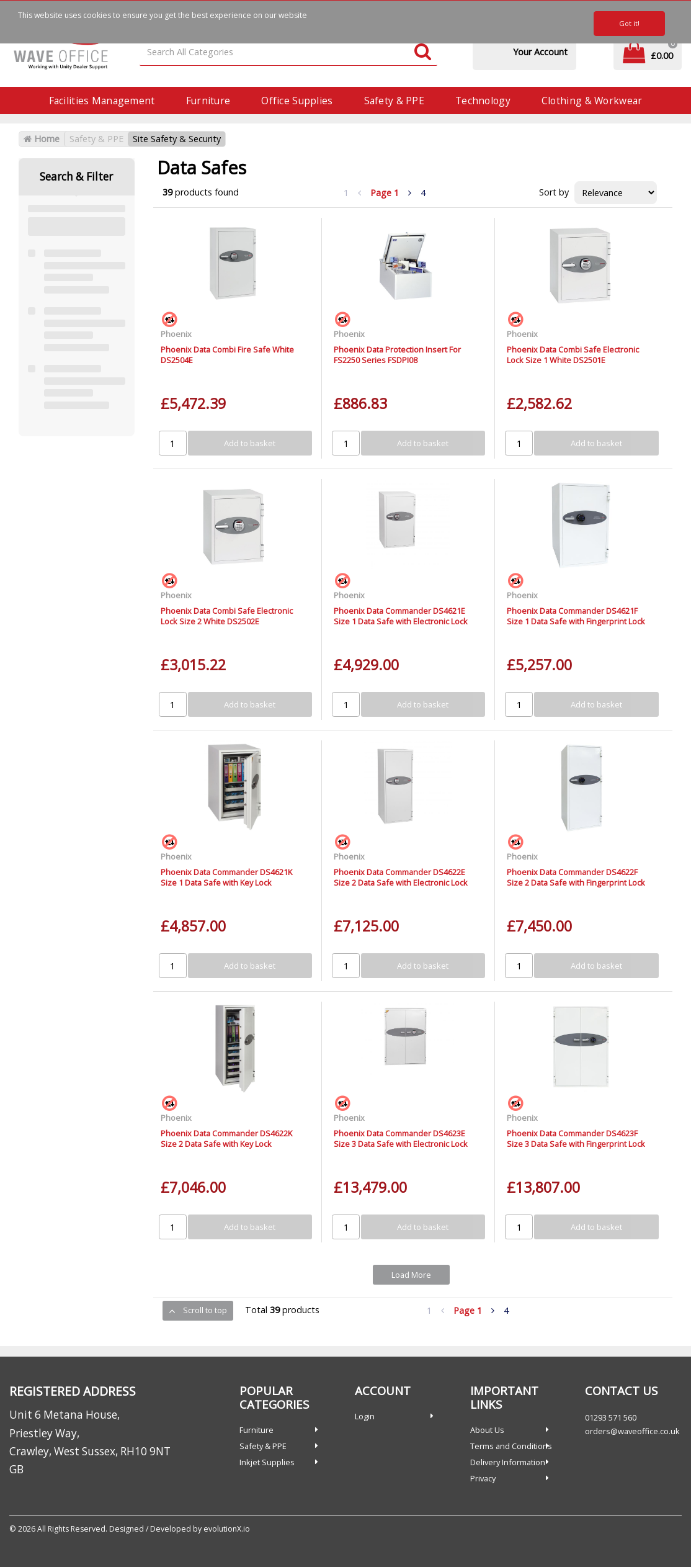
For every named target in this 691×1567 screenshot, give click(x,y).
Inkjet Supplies (267, 1462)
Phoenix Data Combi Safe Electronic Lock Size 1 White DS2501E (573, 355)
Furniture (208, 100)
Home (42, 139)
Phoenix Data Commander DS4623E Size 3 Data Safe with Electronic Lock (401, 1138)
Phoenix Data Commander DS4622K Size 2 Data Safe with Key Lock (226, 1138)
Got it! (629, 23)
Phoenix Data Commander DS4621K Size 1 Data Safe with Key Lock (226, 877)
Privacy (483, 1478)
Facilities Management (102, 100)
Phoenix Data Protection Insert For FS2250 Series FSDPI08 (397, 355)
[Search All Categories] (288, 52)
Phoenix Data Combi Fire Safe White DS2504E (227, 355)
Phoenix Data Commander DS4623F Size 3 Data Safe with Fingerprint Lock (576, 1138)
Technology (482, 100)
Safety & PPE (394, 100)
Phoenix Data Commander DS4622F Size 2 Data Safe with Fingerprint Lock (576, 877)
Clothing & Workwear (592, 100)
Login (365, 1416)
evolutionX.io (226, 1529)
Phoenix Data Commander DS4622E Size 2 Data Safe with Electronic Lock (401, 877)
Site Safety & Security (177, 139)
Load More (411, 1274)
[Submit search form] (423, 52)
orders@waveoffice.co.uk (632, 1431)
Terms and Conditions (511, 1446)
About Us (487, 1429)
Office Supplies (296, 100)
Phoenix (176, 333)
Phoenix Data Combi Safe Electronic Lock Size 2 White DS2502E (227, 616)
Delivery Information (507, 1462)
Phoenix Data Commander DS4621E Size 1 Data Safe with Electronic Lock (401, 616)
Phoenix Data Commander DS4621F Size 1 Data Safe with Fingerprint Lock (576, 616)
